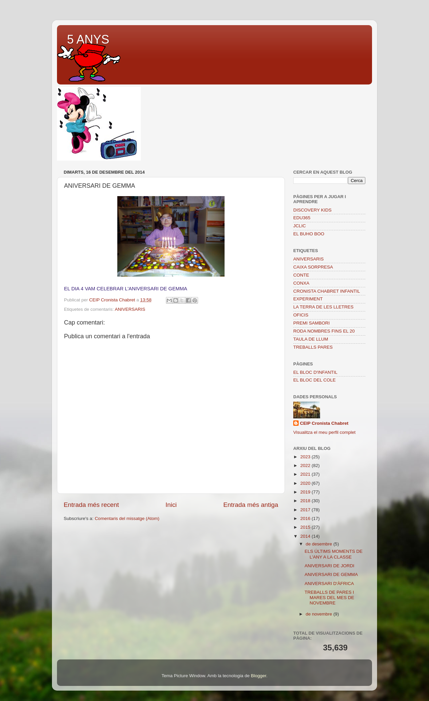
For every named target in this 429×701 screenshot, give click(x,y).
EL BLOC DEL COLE (314, 380)
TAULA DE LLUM (310, 339)
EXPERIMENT (308, 298)
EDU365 (301, 217)
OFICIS (300, 314)
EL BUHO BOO (308, 233)
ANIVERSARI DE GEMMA (331, 574)
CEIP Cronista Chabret (324, 423)
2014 (306, 536)
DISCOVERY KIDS (312, 210)
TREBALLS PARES (313, 347)
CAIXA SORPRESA (313, 267)
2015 (306, 527)
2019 (306, 491)
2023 (306, 456)
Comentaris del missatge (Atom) (127, 518)
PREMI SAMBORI (311, 323)
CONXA (301, 283)
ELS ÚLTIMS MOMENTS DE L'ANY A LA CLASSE (334, 554)
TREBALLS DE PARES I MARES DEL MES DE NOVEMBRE (329, 597)
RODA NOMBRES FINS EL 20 (324, 331)
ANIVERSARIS (130, 309)
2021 (306, 474)
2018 (306, 500)
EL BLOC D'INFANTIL (315, 372)
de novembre (319, 614)
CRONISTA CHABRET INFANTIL (326, 291)
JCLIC (299, 225)
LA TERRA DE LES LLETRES (323, 306)
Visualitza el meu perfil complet (324, 432)
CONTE (301, 275)
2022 (306, 465)
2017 (306, 509)
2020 (306, 483)
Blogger (258, 675)
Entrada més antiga (250, 504)
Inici (171, 504)
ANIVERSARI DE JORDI (330, 565)
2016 (306, 518)
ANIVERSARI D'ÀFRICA (329, 583)
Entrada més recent (91, 504)
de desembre (319, 543)
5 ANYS (88, 39)
